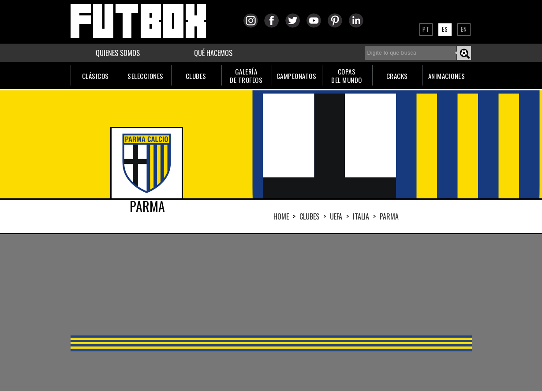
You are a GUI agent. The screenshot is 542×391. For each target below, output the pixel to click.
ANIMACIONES (446, 76)
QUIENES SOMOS (118, 53)
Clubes (309, 216)
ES (445, 29)
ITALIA (361, 216)
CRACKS (397, 76)
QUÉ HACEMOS (213, 53)
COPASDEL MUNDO (346, 76)
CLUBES (196, 76)
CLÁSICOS (95, 76)
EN (464, 29)
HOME (281, 216)
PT (426, 29)
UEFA (336, 216)
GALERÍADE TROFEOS (246, 76)
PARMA (389, 216)
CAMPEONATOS (297, 76)
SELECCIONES (145, 76)
